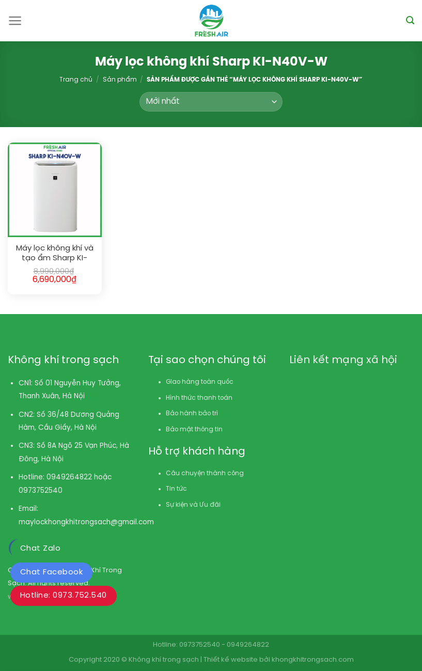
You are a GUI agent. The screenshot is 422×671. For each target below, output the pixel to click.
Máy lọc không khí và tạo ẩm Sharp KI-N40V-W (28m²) (54, 253)
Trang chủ (75, 79)
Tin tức (176, 489)
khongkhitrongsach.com (313, 660)
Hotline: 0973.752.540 (63, 595)
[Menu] (15, 21)
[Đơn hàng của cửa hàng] (210, 102)
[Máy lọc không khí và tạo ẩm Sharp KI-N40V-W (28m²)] (55, 190)
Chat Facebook (51, 572)
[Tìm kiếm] (410, 20)
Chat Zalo (40, 548)
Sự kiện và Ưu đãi (193, 505)
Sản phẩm (120, 79)
